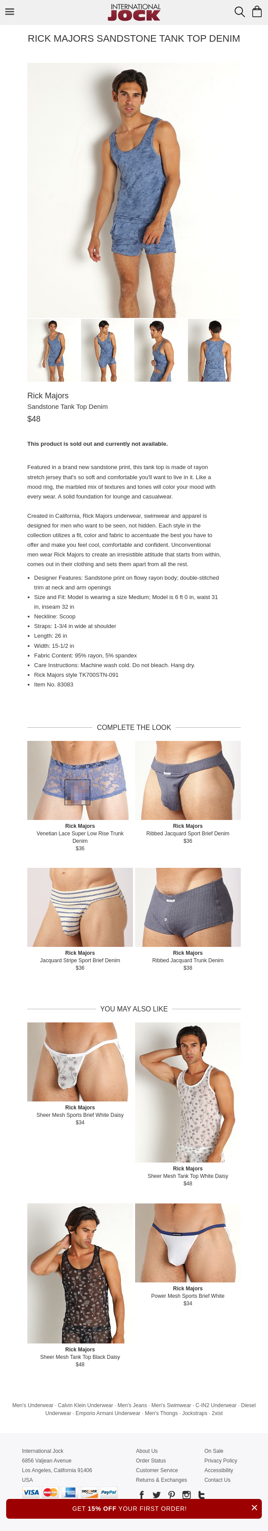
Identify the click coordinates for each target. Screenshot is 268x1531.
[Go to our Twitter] (155, 1496)
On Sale (213, 1451)
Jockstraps (194, 1413)
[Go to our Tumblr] (200, 1496)
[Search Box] (240, 12)
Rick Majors (48, 395)
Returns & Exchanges (161, 1480)
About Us (147, 1451)
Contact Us (217, 1480)
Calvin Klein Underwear (85, 1405)
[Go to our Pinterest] (170, 1496)
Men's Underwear (33, 1405)
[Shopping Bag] (257, 11)
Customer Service (157, 1470)
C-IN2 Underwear (215, 1405)
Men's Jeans (132, 1405)
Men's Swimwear (171, 1405)
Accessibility (218, 1470)
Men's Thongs (161, 1413)
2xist (217, 1413)
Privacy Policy (220, 1461)
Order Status (151, 1461)
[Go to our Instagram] (185, 1496)
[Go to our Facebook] (141, 1496)
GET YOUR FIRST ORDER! (167, 1507)
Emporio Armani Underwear (108, 1413)
